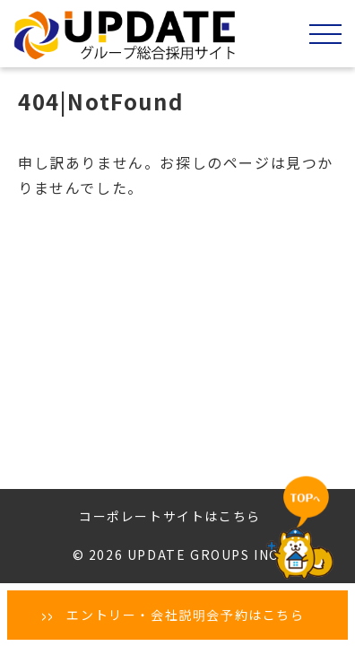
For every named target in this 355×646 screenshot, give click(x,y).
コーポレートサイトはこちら (170, 516)
